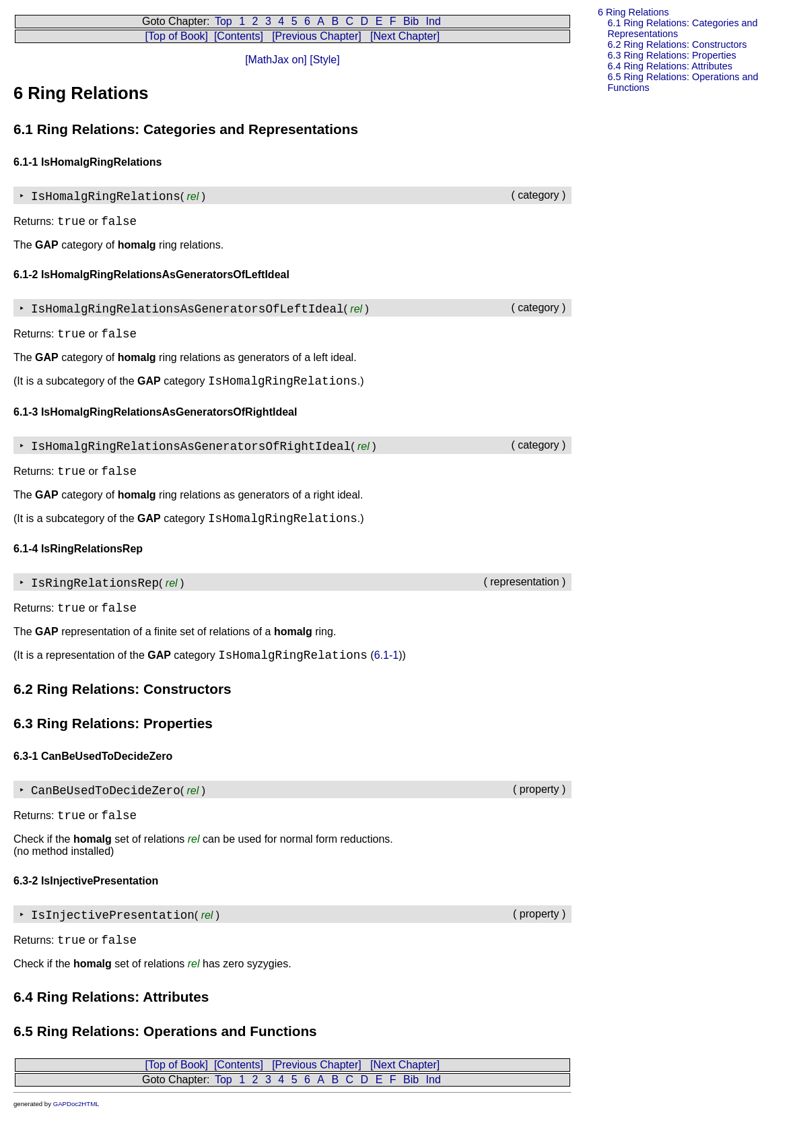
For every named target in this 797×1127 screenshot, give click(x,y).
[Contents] (238, 36)
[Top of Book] (176, 36)
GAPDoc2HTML (76, 1103)
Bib (411, 21)
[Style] (323, 59)
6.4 (669, 66)
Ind (433, 21)
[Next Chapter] (405, 36)
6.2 (677, 44)
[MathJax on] (276, 59)
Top (223, 21)
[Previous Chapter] (316, 36)
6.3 (671, 55)
